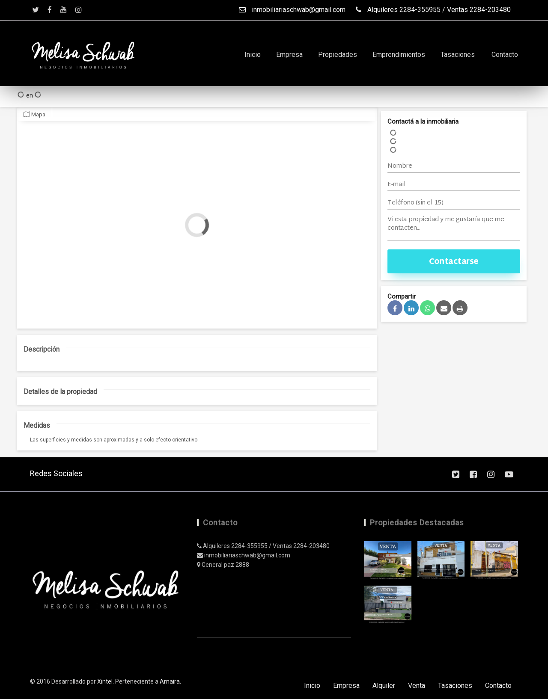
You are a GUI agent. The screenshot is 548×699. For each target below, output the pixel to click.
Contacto (504, 54)
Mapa (34, 114)
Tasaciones (458, 54)
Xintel (105, 681)
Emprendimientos (398, 54)
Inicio (252, 54)
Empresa (289, 54)
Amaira (170, 681)
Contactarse (454, 262)
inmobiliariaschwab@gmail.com (292, 10)
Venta (416, 685)
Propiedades (337, 54)
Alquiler (383, 685)
